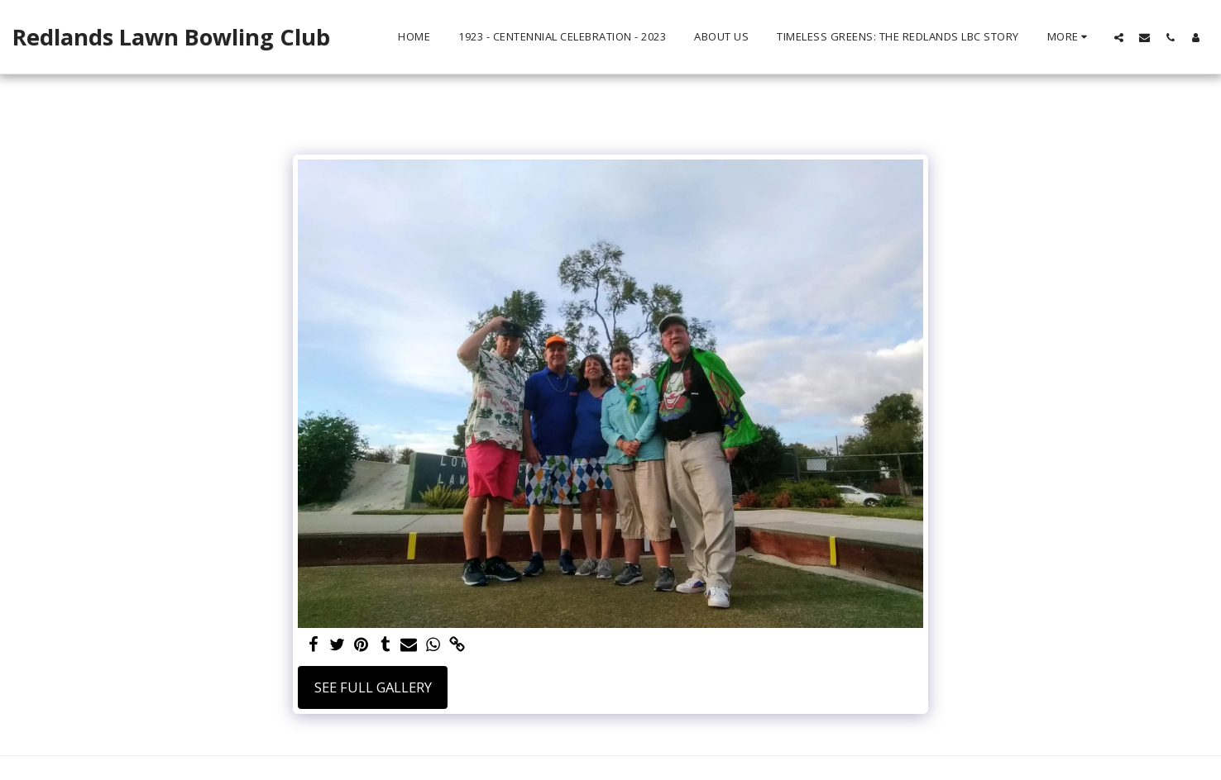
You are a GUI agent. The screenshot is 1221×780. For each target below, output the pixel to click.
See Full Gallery (373, 687)
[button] (1119, 37)
